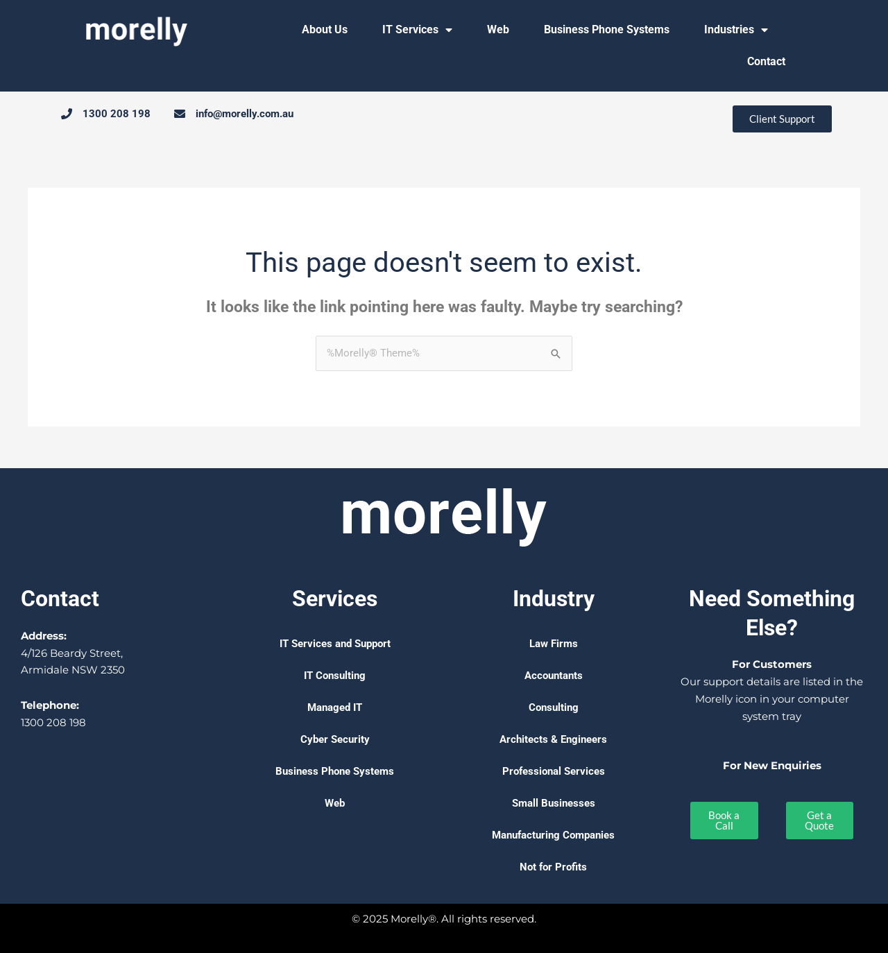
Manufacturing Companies (553, 835)
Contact (766, 61)
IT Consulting (335, 675)
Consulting (554, 707)
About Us (325, 29)
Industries (736, 29)
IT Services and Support (335, 643)
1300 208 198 (53, 722)
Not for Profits (553, 867)
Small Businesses (553, 803)
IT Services (417, 29)
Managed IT (334, 707)
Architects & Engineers (553, 739)
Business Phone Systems (606, 29)
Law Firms (553, 643)
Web (498, 29)
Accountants (553, 675)
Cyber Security (335, 739)
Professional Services (553, 771)
